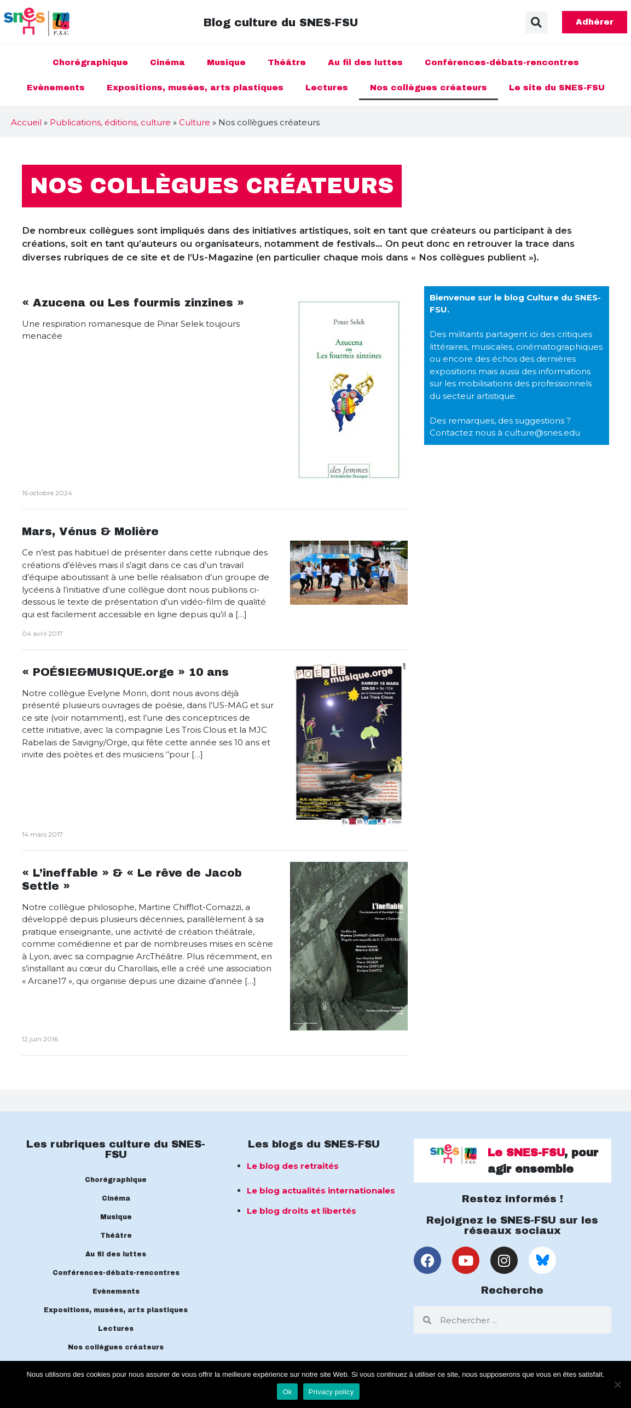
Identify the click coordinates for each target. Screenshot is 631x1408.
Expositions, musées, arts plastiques (195, 87)
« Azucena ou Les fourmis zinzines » (133, 303)
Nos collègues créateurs (428, 87)
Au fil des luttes (365, 62)
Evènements (56, 87)
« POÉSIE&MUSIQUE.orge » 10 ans (125, 672)
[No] (617, 1384)
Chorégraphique (90, 62)
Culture (194, 122)
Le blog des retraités (293, 1166)
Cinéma (167, 62)
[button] (536, 22)
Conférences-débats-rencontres (502, 62)
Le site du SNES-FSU (557, 87)
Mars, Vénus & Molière (90, 531)
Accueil (26, 122)
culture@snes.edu (542, 432)
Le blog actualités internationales (321, 1190)
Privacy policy (331, 1392)
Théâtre (287, 62)
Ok (287, 1392)
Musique (226, 62)
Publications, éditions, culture (110, 122)
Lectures (326, 87)
